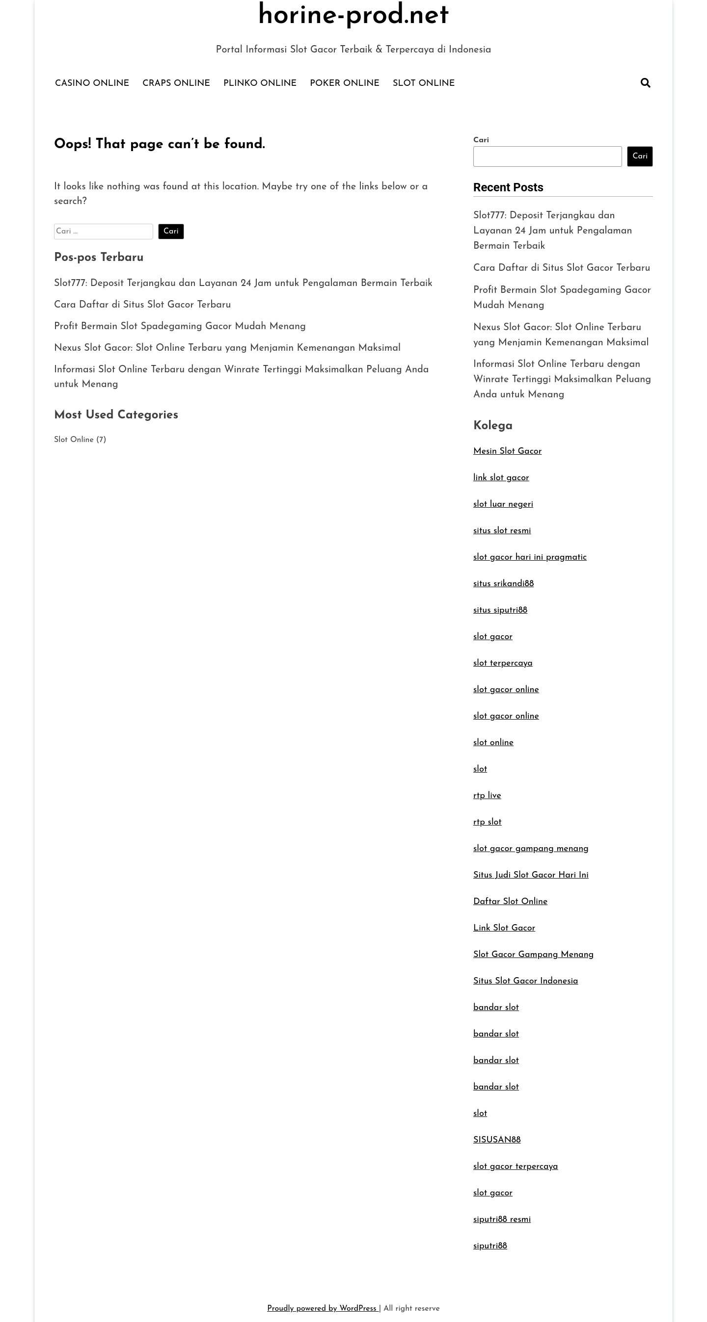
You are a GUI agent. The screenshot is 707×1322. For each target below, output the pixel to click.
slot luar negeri (503, 499)
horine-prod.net (353, 16)
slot (480, 764)
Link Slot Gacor (504, 923)
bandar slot (496, 1003)
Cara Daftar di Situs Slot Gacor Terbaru (143, 306)
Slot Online (424, 83)
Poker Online (345, 83)
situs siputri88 (500, 605)
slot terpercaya (503, 658)
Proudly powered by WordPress (323, 1304)
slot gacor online (506, 685)
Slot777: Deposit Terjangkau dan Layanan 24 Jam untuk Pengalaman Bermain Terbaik (244, 284)
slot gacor (493, 632)
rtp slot (487, 817)
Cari (481, 140)
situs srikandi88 (503, 579)
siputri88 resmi (502, 1214)
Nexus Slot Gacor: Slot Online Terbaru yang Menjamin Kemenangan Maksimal (228, 349)
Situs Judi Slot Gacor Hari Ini (531, 870)
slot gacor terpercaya (515, 1161)
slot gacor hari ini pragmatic (530, 552)
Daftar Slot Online (510, 897)
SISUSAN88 (497, 1135)
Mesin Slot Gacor (507, 446)
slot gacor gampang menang (531, 844)
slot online (493, 738)
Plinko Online (260, 83)
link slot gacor (501, 473)
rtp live (487, 791)
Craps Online (176, 83)
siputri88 (490, 1241)
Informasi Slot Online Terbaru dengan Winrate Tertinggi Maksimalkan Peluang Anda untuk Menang (562, 375)
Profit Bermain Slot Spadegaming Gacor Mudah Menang (180, 327)
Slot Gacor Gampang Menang (533, 950)
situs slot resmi (502, 526)
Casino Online (92, 83)
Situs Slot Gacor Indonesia (525, 976)
